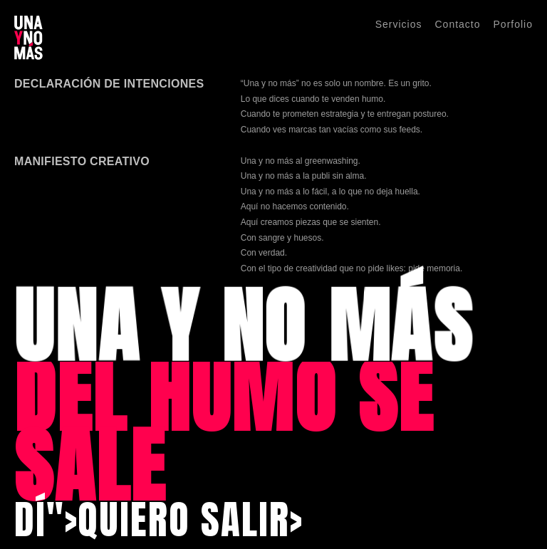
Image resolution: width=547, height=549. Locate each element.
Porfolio (513, 24)
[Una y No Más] (28, 38)
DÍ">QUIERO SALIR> (158, 520)
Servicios (398, 24)
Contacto (457, 24)
